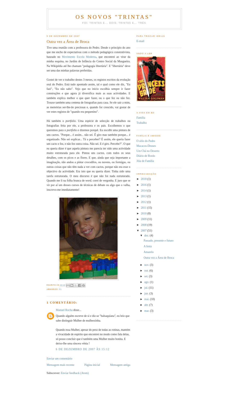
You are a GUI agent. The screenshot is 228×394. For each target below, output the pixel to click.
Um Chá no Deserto (148, 150)
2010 (144, 213)
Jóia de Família (145, 160)
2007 (144, 230)
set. (146, 276)
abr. (146, 304)
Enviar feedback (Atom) (75, 373)
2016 (144, 184)
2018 (144, 178)
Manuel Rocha (64, 310)
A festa (148, 246)
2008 (144, 224)
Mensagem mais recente (61, 364)
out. (146, 270)
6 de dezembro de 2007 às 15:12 (83, 349)
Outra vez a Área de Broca (159, 257)
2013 (144, 196)
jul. (146, 287)
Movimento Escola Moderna (79, 56)
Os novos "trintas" (114, 17)
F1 (60, 289)
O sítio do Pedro (146, 140)
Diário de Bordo (146, 155)
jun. (146, 293)
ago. (147, 282)
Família (141, 117)
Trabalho (142, 122)
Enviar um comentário (59, 358)
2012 (144, 202)
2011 (144, 207)
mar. (147, 310)
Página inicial (92, 364)
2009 (144, 219)
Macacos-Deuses (146, 145)
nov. (147, 264)
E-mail (140, 41)
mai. (147, 299)
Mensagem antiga (120, 364)
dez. (147, 235)
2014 (144, 190)
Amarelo (149, 252)
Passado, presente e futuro (159, 240)
